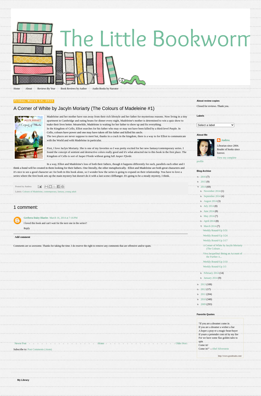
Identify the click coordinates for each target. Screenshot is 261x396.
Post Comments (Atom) (40, 349)
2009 (204, 304)
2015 (204, 181)
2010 (204, 299)
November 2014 (212, 191)
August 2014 (211, 201)
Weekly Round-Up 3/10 (215, 261)
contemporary (50, 191)
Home (17, 88)
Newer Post (20, 343)
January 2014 (211, 277)
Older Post (181, 343)
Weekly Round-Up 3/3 (214, 266)
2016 (204, 176)
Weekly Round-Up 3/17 (215, 240)
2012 (204, 289)
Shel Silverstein (221, 348)
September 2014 (212, 196)
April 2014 (210, 221)
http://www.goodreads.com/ (230, 356)
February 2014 (211, 272)
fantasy (61, 191)
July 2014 (209, 206)
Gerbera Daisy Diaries (36, 217)
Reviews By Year (46, 88)
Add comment (22, 237)
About (28, 88)
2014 (204, 186)
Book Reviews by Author (74, 88)
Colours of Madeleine (32, 191)
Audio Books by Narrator (105, 88)
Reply (27, 228)
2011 (204, 294)
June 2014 (209, 211)
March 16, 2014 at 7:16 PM (64, 217)
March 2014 (210, 226)
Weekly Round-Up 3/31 (215, 230)
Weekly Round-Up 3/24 (215, 235)
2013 (204, 284)
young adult (70, 191)
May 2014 (209, 216)
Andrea (225, 140)
